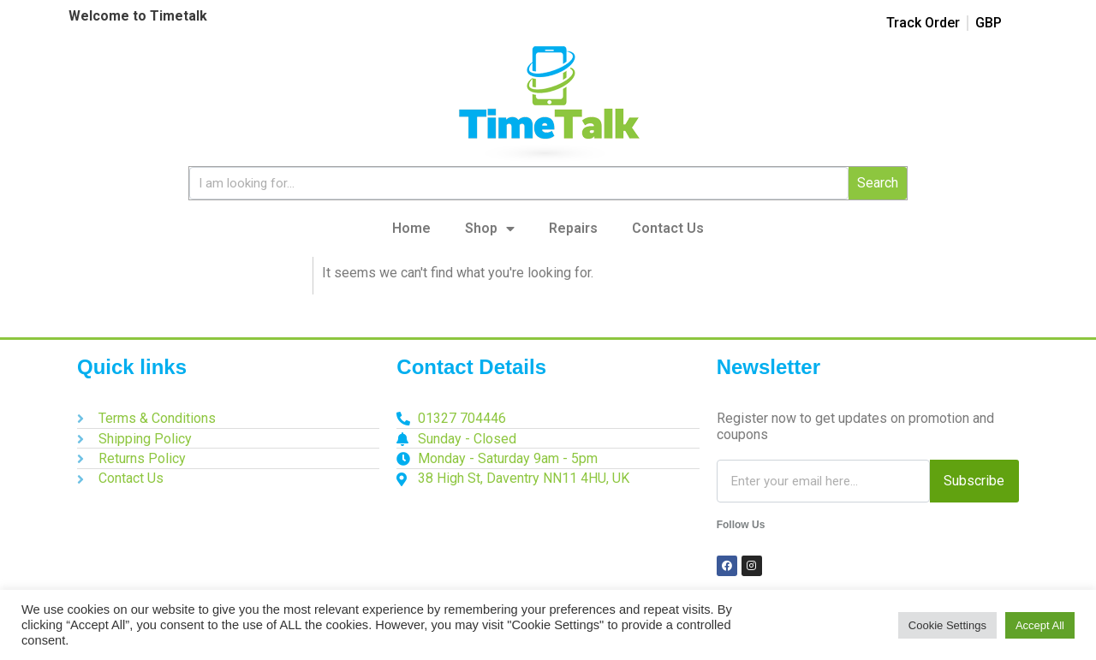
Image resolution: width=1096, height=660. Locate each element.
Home (411, 228)
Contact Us (668, 228)
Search (877, 183)
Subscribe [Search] (974, 481)
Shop (490, 228)
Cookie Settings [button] (947, 625)
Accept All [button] (1040, 625)
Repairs (573, 228)
